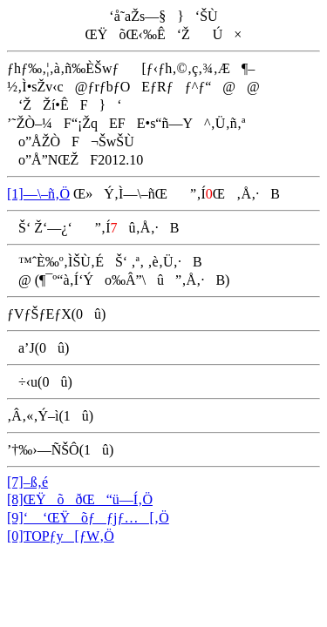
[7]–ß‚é (27, 482)
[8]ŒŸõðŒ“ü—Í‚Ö (80, 499)
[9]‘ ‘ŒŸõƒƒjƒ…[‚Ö (88, 517)
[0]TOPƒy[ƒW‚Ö (60, 536)
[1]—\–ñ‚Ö (38, 193)
